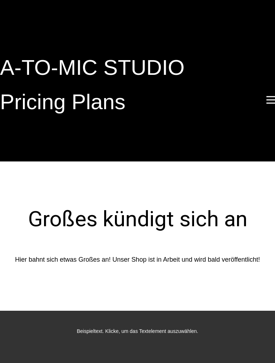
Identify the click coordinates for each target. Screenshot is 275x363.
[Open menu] (270, 100)
